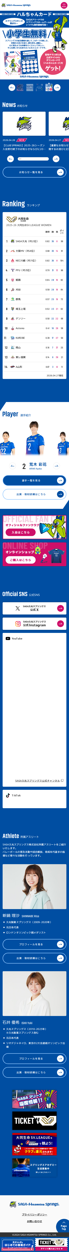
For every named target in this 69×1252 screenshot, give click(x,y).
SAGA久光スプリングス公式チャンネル (37, 780)
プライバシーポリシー (34, 1214)
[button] (11, 87)
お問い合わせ (34, 1221)
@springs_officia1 (17, 802)
